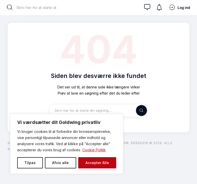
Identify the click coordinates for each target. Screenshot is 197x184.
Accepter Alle (97, 162)
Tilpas (30, 162)
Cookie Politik (94, 150)
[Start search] (9, 7)
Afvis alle (60, 162)
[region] (66, 144)
